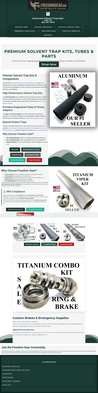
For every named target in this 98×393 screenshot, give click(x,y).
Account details (11, 366)
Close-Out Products (71, 31)
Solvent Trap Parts (43, 27)
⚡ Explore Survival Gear (35, 209)
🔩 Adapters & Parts (49, 244)
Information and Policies (16, 370)
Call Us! (7, 384)
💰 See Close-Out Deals (25, 214)
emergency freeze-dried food (26, 128)
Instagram (8, 377)
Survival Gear (16, 155)
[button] (48, 14)
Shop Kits (14, 149)
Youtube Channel (12, 381)
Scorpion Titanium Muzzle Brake (23, 324)
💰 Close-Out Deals (66, 244)
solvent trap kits (17, 83)
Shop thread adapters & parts (35, 118)
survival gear (13, 128)
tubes (42, 83)
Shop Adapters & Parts (31, 149)
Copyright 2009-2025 (49, 362)
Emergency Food (32, 155)
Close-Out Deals (34, 160)
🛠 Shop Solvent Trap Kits (15, 209)
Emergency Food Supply (25, 31)
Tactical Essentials (17, 160)
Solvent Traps (21, 27)
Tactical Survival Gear (68, 27)
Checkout (48, 35)
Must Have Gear (49, 31)
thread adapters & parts (30, 83)
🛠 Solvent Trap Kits (32, 244)
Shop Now (49, 64)
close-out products (41, 130)
